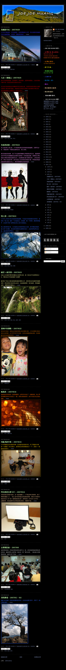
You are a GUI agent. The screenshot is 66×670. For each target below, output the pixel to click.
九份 (6, 138)
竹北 (6, 69)
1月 (48, 222)
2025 (47, 119)
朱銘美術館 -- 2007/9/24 (10, 145)
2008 (47, 162)
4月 (48, 215)
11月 (48, 169)
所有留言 (48, 252)
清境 (11, 650)
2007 (47, 164)
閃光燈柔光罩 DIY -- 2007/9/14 (13, 492)
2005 (47, 228)
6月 (48, 210)
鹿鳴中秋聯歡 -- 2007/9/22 (11, 329)
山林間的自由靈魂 (49, 105)
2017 (47, 139)
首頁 (21, 657)
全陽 (6, 483)
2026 (47, 116)
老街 (11, 138)
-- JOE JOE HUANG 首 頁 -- (52, 48)
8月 (48, 205)
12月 (48, 167)
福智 (12, 589)
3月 (48, 217)
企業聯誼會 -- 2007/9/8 (10, 548)
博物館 (11, 209)
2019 (47, 134)
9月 (48, 174)
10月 (48, 172)
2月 (48, 220)
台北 (8, 138)
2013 (47, 149)
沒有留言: (33, 133)
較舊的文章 (37, 657)
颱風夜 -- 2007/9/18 (8, 392)
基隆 (14, 265)
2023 (47, 124)
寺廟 (11, 320)
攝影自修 (12, 69)
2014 (47, 147)
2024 (47, 121)
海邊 (11, 265)
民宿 (6, 650)
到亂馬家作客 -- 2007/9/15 (11, 442)
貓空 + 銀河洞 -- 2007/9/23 (11, 272)
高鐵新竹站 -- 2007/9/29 (10, 30)
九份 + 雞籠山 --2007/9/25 (11, 78)
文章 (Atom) (8, 660)
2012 (47, 152)
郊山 (14, 138)
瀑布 (20, 320)
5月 (48, 212)
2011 (47, 154)
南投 (8, 650)
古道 (6, 320)
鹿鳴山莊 (7, 383)
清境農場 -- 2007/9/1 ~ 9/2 (11, 598)
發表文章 (48, 249)
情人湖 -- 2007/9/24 (8, 216)
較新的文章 (4, 657)
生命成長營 (7, 589)
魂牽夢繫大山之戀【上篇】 (51, 101)
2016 (47, 142)
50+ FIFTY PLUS (48, 109)
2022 (47, 126)
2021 (47, 129)
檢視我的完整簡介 (48, 40)
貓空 (17, 320)
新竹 (8, 69)
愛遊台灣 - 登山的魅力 (50, 107)
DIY (6, 539)
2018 (47, 137)
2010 (47, 157)
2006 (47, 225)
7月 (48, 207)
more (7, 398)
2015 (47, 144)
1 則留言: (33, 64)
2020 (47, 132)
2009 (47, 159)
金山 (8, 209)
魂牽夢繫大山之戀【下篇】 (51, 103)
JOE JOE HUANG (59, 29)
